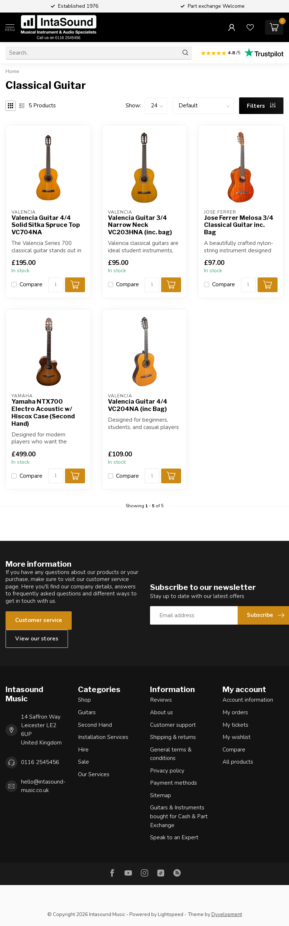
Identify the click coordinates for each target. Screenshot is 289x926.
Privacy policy (167, 770)
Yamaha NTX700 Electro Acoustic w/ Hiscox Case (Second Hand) (43, 412)
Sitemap (160, 795)
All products (237, 762)
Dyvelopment (226, 914)
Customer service (38, 620)
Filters (261, 106)
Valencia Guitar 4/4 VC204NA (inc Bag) (137, 405)
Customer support (173, 725)
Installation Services (103, 737)
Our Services (93, 774)
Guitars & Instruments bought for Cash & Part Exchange (179, 816)
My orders (235, 712)
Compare (31, 284)
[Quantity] (55, 284)
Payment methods (173, 783)
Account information (247, 700)
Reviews (161, 700)
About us (161, 712)
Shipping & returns (173, 737)
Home (12, 71)
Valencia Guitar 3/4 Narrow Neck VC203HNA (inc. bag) (140, 225)
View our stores (36, 638)
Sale (83, 762)
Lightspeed (170, 914)
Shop (84, 700)
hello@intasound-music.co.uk (43, 786)
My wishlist (236, 737)
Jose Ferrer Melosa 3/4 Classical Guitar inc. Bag (238, 225)
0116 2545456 (40, 762)
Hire (83, 749)
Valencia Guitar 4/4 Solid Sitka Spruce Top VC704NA (45, 225)
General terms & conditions (170, 754)
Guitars (87, 712)
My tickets (235, 725)
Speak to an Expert (174, 837)
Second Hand (95, 725)
